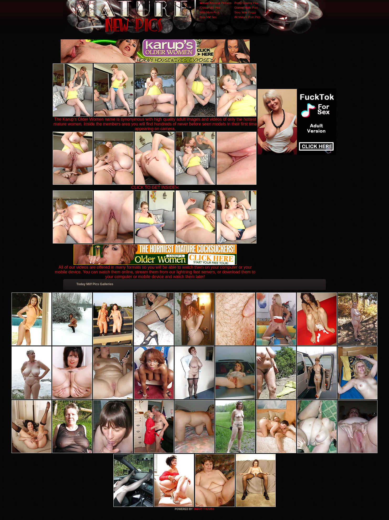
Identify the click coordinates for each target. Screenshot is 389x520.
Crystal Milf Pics (210, 7)
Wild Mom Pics (209, 12)
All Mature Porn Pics (247, 17)
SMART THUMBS (203, 509)
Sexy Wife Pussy (245, 12)
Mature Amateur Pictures (216, 2)
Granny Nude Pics (246, 7)
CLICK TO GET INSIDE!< (155, 187)
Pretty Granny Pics (246, 2)
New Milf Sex (208, 17)
